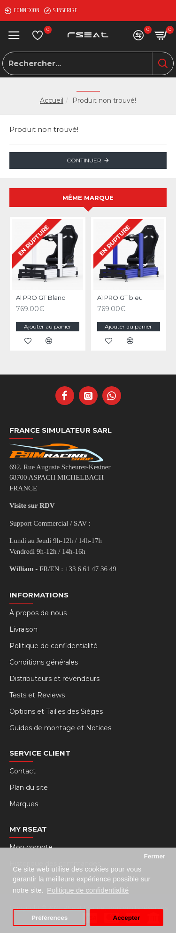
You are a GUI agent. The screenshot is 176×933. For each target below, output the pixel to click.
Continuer (84, 160)
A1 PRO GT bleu (120, 297)
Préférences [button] (49, 917)
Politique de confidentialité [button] (88, 890)
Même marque (88, 197)
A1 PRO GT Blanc (40, 297)
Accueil (51, 100)
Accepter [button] (126, 917)
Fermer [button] (154, 856)
